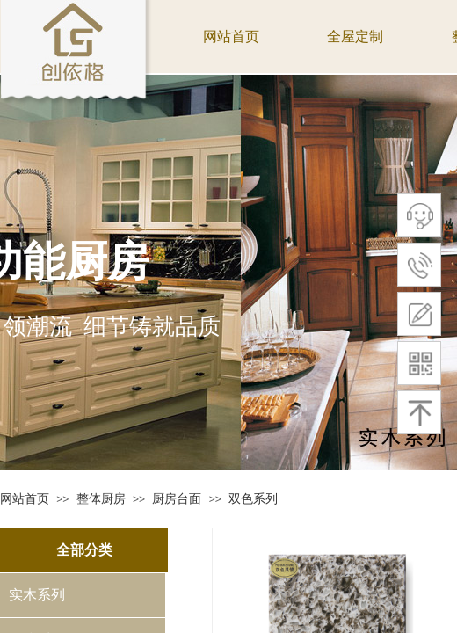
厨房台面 (176, 498)
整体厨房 (101, 498)
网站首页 (24, 498)
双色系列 (253, 498)
